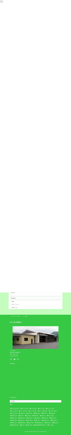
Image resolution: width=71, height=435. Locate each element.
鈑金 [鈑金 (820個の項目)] (56, 422)
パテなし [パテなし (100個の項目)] (53, 410)
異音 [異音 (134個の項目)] (22, 420)
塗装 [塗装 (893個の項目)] (36, 415)
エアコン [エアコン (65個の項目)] (25, 408)
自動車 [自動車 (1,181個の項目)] (46, 420)
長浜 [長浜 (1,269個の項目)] (29, 425)
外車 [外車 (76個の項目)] (43, 415)
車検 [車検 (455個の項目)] (48, 422)
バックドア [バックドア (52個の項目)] (23, 410)
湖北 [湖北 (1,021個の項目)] (53, 418)
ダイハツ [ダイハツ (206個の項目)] (50, 408)
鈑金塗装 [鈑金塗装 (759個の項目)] (15, 425)
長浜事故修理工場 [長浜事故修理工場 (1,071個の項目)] (40, 425)
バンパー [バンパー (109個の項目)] (33, 410)
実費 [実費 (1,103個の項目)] (14, 418)
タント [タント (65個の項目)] (41, 408)
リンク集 (25, 316)
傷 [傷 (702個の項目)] (21, 415)
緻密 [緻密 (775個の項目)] (37, 420)
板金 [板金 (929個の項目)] (46, 418)
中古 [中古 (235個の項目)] (30, 413)
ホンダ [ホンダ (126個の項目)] (14, 413)
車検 (13, 301)
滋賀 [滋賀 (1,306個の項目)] (14, 420)
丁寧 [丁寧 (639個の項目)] (22, 413)
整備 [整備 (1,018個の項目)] (30, 418)
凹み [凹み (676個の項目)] (28, 415)
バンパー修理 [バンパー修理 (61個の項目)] (43, 410)
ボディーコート (15, 304)
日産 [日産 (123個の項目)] (38, 418)
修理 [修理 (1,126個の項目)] (14, 415)
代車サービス (15, 307)
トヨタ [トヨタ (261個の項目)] (14, 410)
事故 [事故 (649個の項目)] (37, 413)
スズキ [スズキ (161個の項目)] (33, 408)
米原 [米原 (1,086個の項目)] (29, 420)
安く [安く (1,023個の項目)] (51, 415)
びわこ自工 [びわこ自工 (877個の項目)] (15, 408)
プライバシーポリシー (16, 316)
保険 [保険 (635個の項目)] (52, 413)
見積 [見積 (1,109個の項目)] (14, 422)
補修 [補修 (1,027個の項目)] (54, 420)
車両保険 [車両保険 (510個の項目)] (40, 422)
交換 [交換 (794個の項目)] (45, 413)
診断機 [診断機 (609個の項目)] (22, 422)
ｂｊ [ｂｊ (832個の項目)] (51, 425)
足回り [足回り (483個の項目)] (31, 422)
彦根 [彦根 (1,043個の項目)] (22, 418)
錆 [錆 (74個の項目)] (22, 425)
